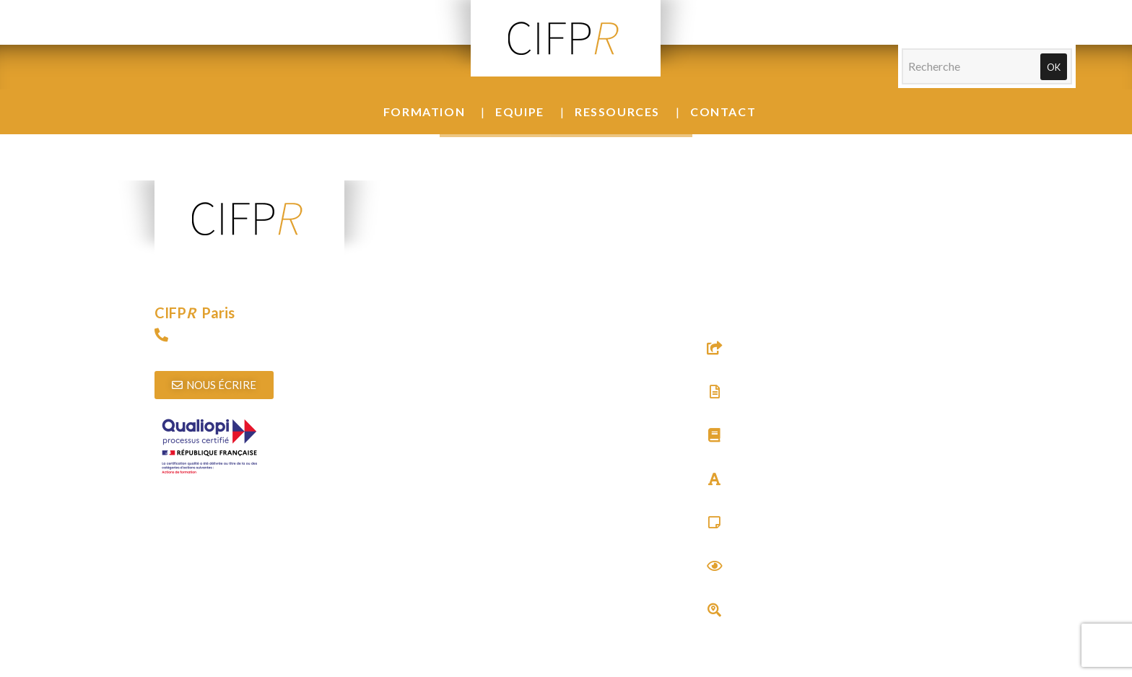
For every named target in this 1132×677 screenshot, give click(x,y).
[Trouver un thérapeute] (714, 609)
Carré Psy (732, 538)
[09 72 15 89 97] (161, 334)
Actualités (733, 582)
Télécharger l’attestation (214, 554)
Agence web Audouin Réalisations (718, 668)
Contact (723, 111)
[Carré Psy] (714, 522)
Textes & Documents (759, 407)
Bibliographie (741, 451)
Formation (424, 111)
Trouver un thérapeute (762, 625)
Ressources (617, 111)
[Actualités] (714, 565)
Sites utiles (734, 364)
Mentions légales (585, 668)
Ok (1054, 67)
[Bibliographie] (714, 435)
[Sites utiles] (714, 347)
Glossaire (731, 495)
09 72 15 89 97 (191, 350)
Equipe (519, 111)
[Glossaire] (714, 479)
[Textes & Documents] (714, 391)
